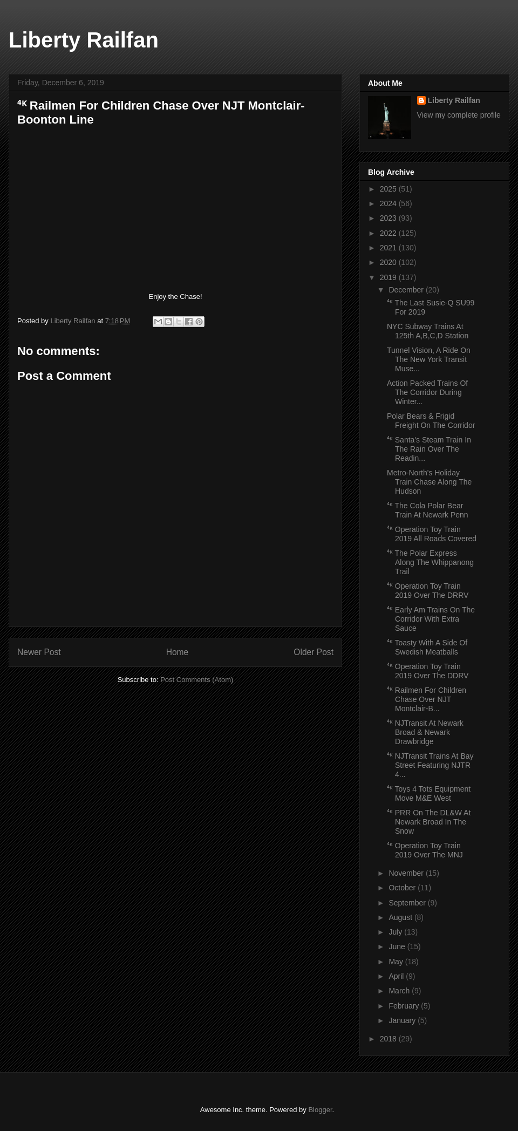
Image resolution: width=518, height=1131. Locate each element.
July (396, 932)
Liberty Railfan (84, 40)
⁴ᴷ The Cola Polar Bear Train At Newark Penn (427, 510)
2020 (389, 262)
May (396, 961)
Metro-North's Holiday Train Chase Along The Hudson (429, 481)
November (406, 873)
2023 (389, 218)
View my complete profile (459, 115)
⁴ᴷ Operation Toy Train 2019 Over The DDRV (427, 671)
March (400, 990)
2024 (389, 203)
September (407, 902)
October (403, 887)
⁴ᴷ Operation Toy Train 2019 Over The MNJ (425, 850)
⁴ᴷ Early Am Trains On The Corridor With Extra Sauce (431, 618)
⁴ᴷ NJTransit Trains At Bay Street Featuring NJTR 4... (430, 765)
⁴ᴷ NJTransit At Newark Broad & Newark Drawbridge (425, 732)
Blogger (320, 1110)
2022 (389, 233)
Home (177, 652)
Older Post (313, 652)
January (403, 1020)
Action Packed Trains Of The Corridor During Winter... (427, 392)
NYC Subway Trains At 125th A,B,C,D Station (427, 331)
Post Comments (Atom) (196, 680)
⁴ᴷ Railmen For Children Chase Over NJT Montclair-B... (426, 699)
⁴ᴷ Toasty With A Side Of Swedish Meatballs (427, 647)
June (397, 946)
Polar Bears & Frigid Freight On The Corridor (431, 421)
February (404, 1005)
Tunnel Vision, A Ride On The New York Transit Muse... (429, 359)
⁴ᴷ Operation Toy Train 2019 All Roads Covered (431, 534)
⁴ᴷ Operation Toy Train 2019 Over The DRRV (427, 590)
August (401, 917)
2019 (389, 277)
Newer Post (39, 652)
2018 (389, 1038)
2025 (389, 189)
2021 (389, 247)
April (397, 976)
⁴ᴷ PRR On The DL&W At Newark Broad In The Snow (429, 821)
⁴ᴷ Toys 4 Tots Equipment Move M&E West (429, 793)
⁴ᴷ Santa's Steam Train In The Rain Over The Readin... (429, 448)
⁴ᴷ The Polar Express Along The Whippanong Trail (430, 562)
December (406, 289)
